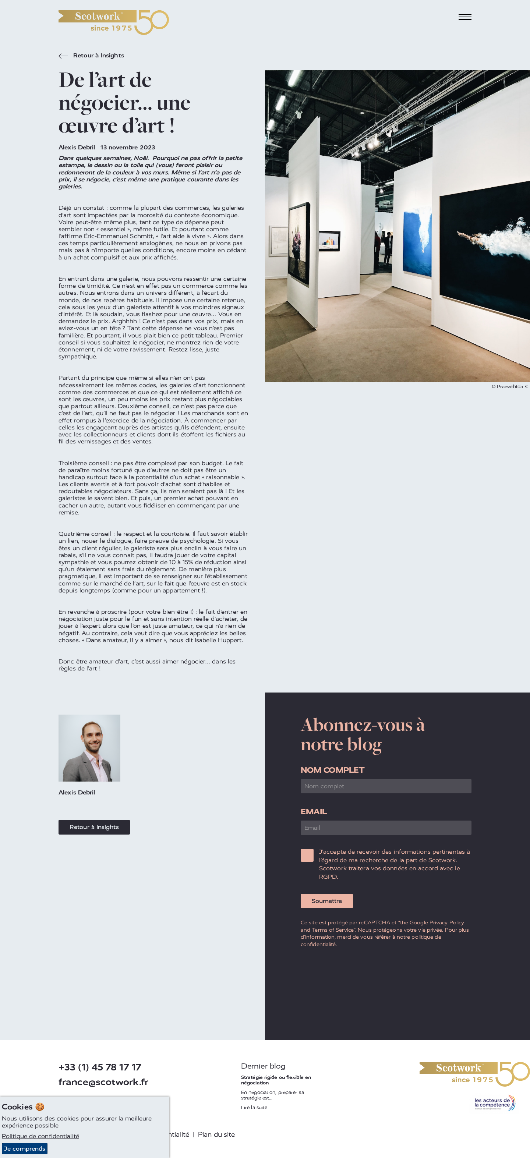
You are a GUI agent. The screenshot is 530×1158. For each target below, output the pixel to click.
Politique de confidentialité (40, 1136)
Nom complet (333, 770)
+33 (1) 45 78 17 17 (100, 1067)
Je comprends (24, 1148)
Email (314, 811)
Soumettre (327, 900)
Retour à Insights (91, 56)
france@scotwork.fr (103, 1082)
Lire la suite (254, 1107)
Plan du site (216, 1134)
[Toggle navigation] (465, 17)
